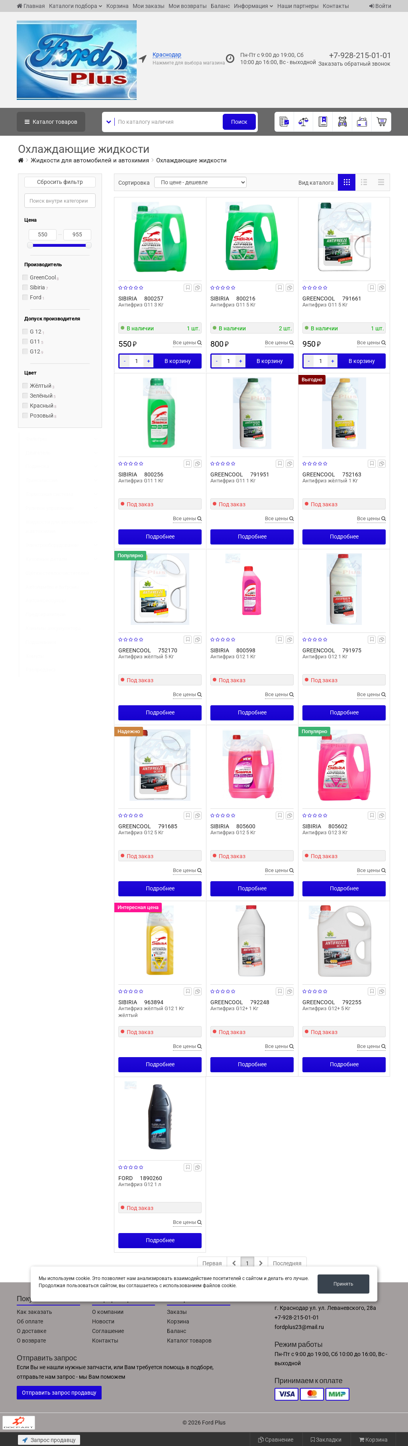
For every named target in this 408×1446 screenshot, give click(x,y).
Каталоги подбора (73, 6)
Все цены (187, 342)
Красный (41, 405)
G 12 (35, 331)
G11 (35, 341)
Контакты (336, 6)
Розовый (41, 415)
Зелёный (41, 395)
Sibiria (37, 287)
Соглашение (108, 1331)
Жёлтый (40, 385)
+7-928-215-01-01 (360, 55)
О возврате (31, 1340)
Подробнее (160, 536)
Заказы (177, 1312)
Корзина (117, 6)
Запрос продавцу (49, 1440)
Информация (251, 6)
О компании (108, 1312)
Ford (35, 297)
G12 (35, 351)
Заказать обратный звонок (354, 63)
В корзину (178, 361)
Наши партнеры (298, 6)
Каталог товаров (189, 1340)
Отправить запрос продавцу (59, 1392)
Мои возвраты (188, 6)
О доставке (31, 1331)
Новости (103, 1321)
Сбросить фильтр (60, 182)
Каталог (51, 122)
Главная (31, 6)
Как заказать (34, 1312)
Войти (380, 6)
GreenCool (43, 277)
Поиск (239, 122)
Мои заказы (149, 6)
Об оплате (30, 1321)
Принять (343, 1284)
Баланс (220, 6)
